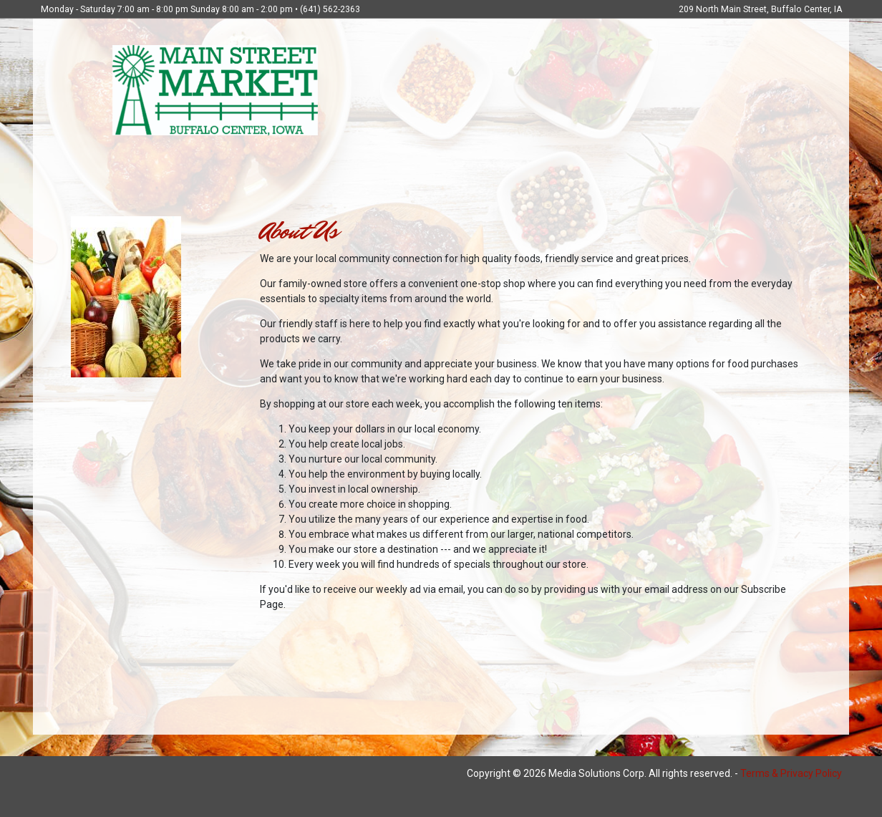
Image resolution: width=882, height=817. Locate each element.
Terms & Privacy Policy (791, 773)
